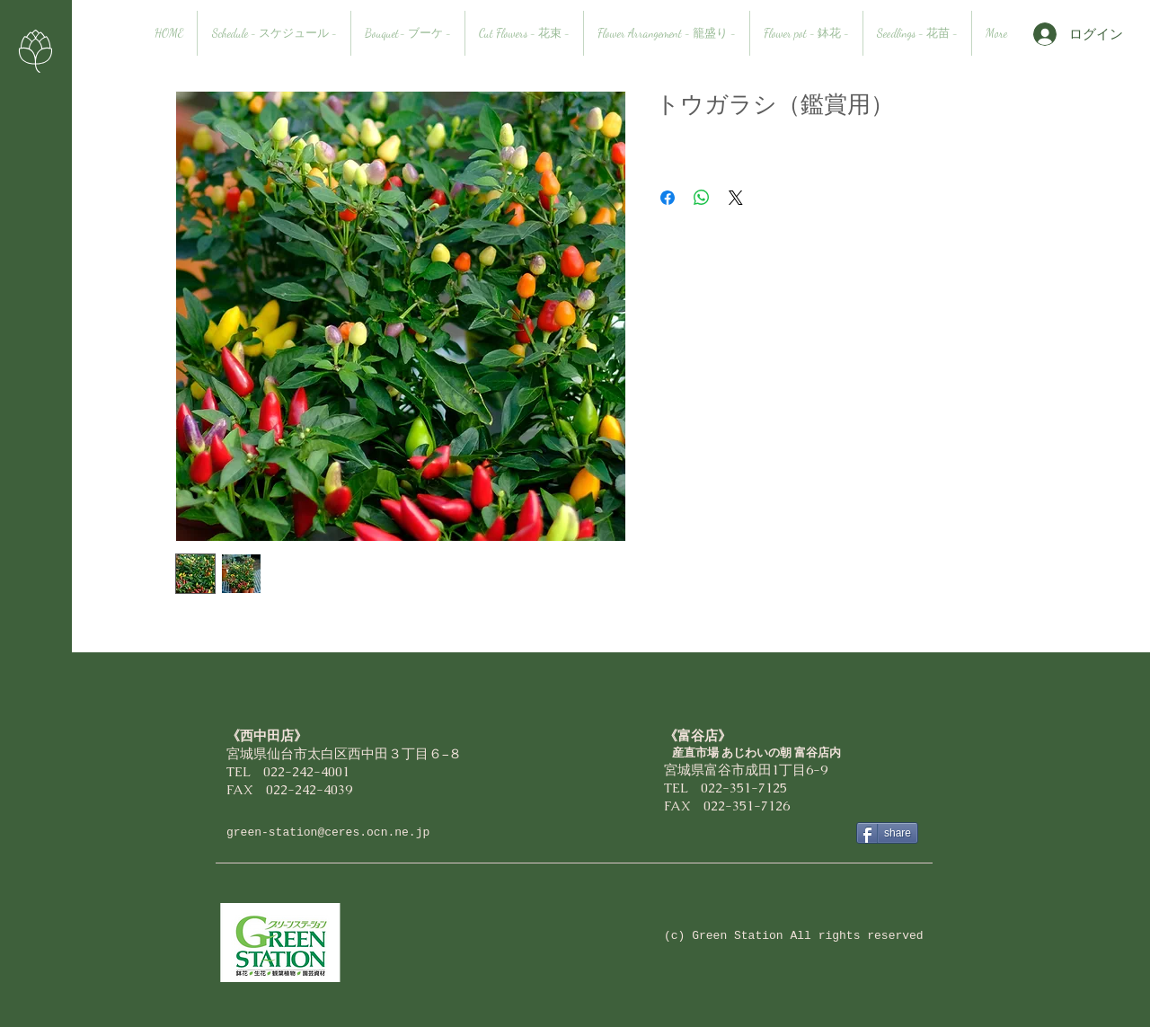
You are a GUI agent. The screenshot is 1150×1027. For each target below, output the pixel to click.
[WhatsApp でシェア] (701, 197)
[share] (887, 833)
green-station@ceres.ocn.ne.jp (327, 832)
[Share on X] (736, 197)
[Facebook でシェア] (667, 197)
